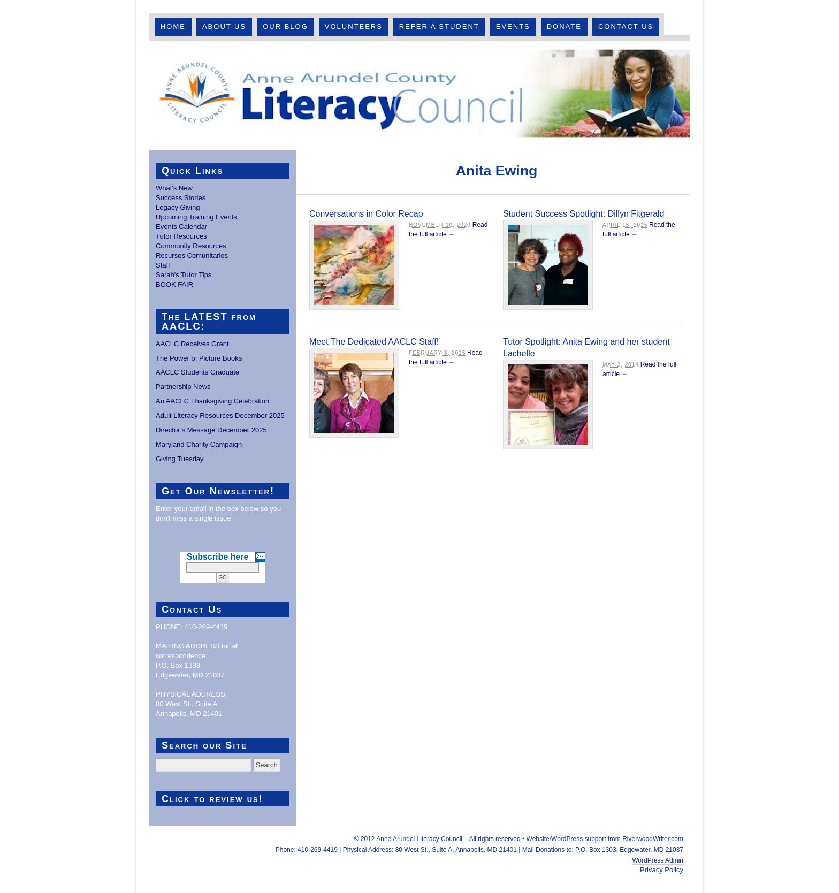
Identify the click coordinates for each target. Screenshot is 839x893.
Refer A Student (439, 26)
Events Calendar (181, 227)
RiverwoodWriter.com (652, 839)
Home (173, 26)
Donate (564, 26)
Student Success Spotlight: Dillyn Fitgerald (583, 213)
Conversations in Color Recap (366, 213)
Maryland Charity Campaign (199, 444)
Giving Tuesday (180, 459)
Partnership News (183, 387)
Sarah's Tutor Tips (183, 275)
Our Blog (285, 26)
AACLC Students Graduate (197, 372)
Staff (163, 265)
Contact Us (625, 26)
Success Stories (180, 198)
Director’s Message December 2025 (211, 430)
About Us (224, 26)
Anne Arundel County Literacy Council (419, 95)
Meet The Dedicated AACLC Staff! (374, 341)
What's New (174, 188)
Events (513, 26)
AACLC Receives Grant (192, 344)
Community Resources (191, 246)
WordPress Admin (657, 860)
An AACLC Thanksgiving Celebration (212, 401)
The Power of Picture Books (199, 358)
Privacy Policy (661, 870)
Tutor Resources (181, 236)
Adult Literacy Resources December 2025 (220, 415)
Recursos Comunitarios (192, 255)
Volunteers (354, 26)
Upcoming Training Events (196, 217)
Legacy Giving (178, 207)
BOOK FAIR (174, 284)
